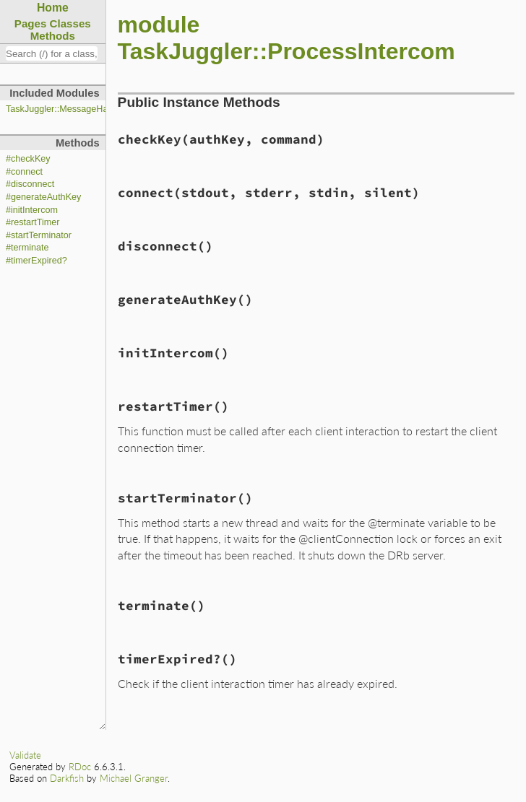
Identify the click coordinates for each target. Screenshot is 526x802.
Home (53, 7)
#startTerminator (39, 235)
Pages (30, 23)
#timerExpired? (36, 261)
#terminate (27, 248)
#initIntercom (32, 210)
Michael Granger (134, 778)
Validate (25, 755)
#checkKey (28, 159)
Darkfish (67, 778)
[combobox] (52, 53)
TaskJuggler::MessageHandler (67, 109)
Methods (52, 36)
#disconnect (30, 184)
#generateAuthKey (43, 197)
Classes (70, 23)
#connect (24, 172)
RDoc (80, 766)
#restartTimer (32, 222)
